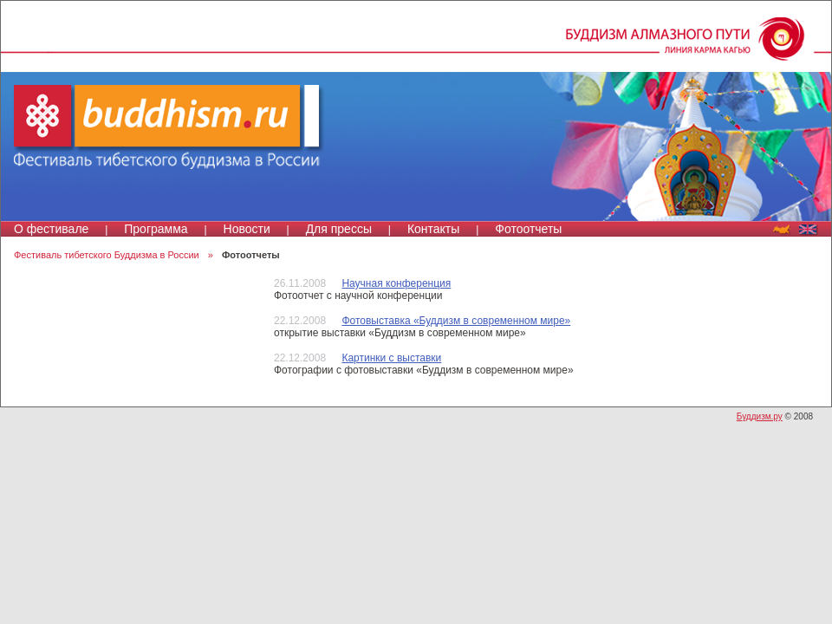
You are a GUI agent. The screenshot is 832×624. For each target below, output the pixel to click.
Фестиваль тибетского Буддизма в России (106, 255)
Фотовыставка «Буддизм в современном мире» (455, 321)
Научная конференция (396, 283)
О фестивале (51, 229)
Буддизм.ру (760, 416)
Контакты (433, 229)
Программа (155, 229)
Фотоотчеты (528, 229)
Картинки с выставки (391, 358)
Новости (247, 229)
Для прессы (339, 229)
